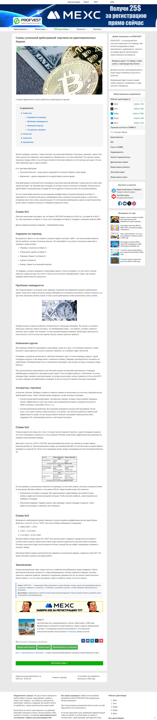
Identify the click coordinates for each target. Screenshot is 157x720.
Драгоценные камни (119, 162)
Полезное (82, 29)
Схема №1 (27, 113)
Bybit (116, 104)
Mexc (116, 123)
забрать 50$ (138, 109)
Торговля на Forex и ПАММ (122, 127)
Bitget (116, 113)
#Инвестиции (44, 647)
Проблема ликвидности (37, 121)
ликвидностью (96, 293)
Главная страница (59, 677)
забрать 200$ (138, 113)
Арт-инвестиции (118, 172)
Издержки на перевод (36, 117)
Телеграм (72, 631)
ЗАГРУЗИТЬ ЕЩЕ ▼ (59, 663)
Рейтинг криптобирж (119, 99)
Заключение (28, 142)
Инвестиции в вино (119, 177)
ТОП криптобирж (62, 29)
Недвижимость (117, 152)
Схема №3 (27, 138)
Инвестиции (41, 29)
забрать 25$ (138, 123)
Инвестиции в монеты (120, 167)
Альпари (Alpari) (120, 132)
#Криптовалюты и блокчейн (65, 647)
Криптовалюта (21, 29)
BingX (116, 118)
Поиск (86, 2)
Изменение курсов (35, 126)
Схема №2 (27, 134)
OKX (116, 109)
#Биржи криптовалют (26, 647)
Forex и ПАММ (117, 147)
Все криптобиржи (116, 718)
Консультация (74, 2)
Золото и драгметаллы (120, 157)
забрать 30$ (138, 118)
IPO (112, 142)
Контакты (97, 29)
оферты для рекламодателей (38, 718)
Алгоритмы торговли (36, 130)
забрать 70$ (138, 104)
